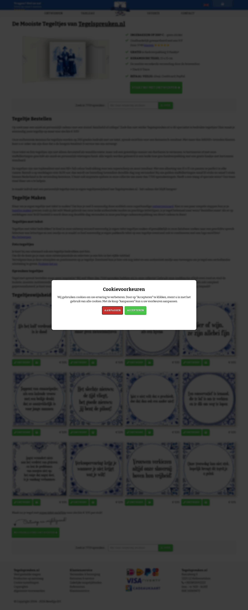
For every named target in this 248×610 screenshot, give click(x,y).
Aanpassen (112, 310)
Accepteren (135, 310)
